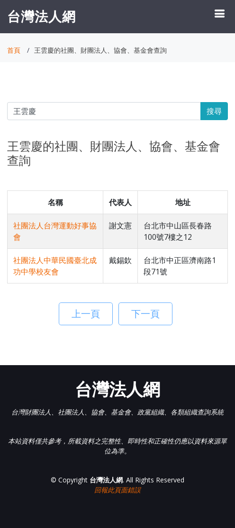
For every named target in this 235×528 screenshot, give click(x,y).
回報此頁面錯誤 (117, 489)
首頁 (13, 50)
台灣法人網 (41, 16)
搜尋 (214, 111)
